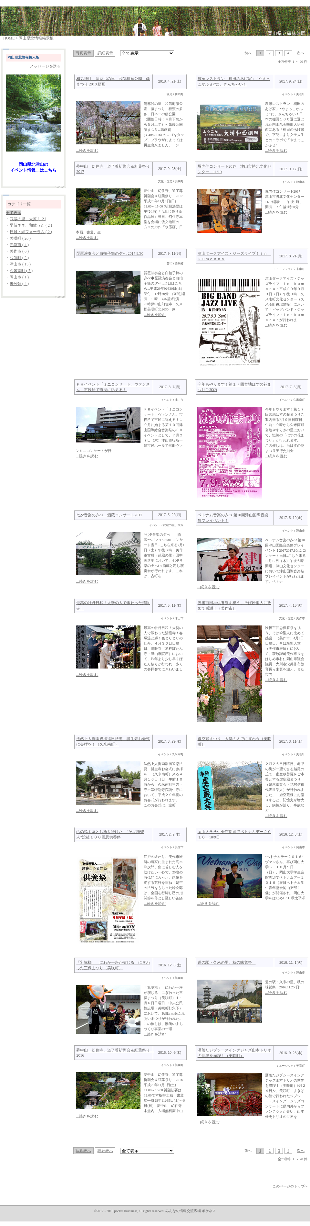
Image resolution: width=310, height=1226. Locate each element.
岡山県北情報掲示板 (23, 57)
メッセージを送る (45, 66)
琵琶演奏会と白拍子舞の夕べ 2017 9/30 (109, 253)
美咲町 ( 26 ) (20, 238)
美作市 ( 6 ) (19, 251)
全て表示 (13, 212)
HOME (9, 38)
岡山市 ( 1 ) (19, 277)
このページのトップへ (290, 1186)
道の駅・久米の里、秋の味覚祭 (227, 962)
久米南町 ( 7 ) (21, 270)
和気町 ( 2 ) (19, 257)
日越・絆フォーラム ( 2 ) (31, 232)
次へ (301, 53)
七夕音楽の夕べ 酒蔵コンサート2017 (109, 515)
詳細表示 (105, 53)
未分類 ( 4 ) (19, 283)
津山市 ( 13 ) (20, 264)
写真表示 (83, 53)
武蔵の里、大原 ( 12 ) (28, 219)
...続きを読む (87, 150)
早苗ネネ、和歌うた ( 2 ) (31, 225)
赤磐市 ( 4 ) (19, 244)
